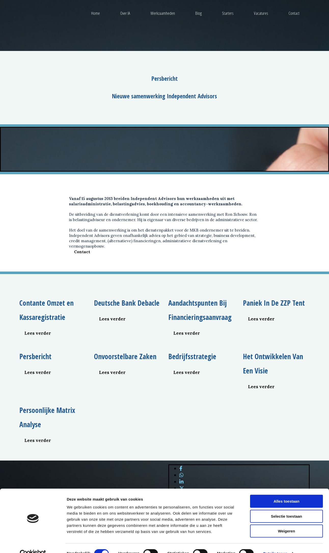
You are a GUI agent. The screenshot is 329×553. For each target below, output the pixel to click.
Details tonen (275, 543)
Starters (228, 13)
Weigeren (286, 520)
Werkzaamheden (162, 13)
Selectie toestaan (286, 506)
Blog (198, 13)
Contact (294, 13)
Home (95, 13)
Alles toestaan (286, 491)
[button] (82, 252)
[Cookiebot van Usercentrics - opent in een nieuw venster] (33, 543)
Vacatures (261, 13)
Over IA (125, 13)
